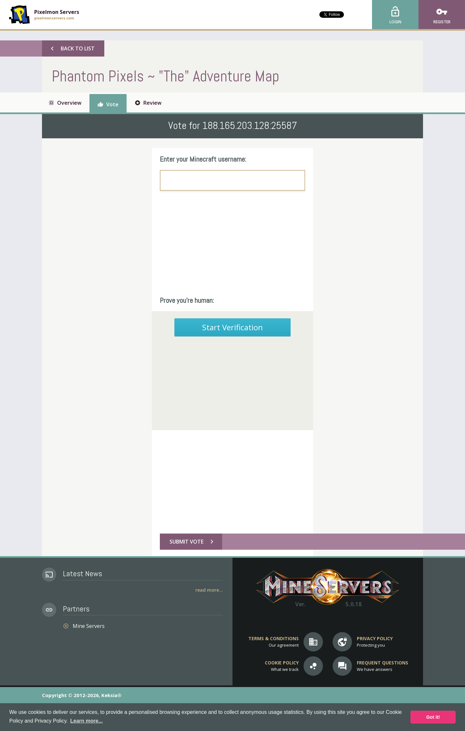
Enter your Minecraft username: (203, 159)
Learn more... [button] (86, 721)
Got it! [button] (433, 717)
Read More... (209, 590)
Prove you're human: (187, 300)
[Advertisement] (232, 244)
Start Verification (232, 327)
